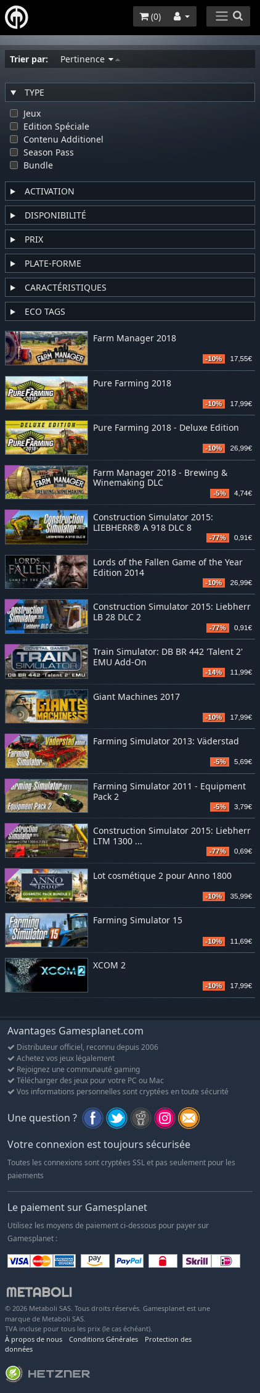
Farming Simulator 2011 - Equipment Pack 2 (169, 791)
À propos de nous (33, 1339)
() (150, 16)
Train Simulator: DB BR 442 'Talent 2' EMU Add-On (168, 657)
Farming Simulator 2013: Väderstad (166, 741)
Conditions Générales (103, 1339)
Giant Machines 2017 (136, 697)
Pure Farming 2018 (132, 383)
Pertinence (90, 59)
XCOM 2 (109, 965)
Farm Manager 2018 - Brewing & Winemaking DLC (160, 478)
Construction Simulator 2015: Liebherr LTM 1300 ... (172, 836)
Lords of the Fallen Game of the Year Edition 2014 (168, 567)
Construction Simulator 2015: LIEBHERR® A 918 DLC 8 (153, 522)
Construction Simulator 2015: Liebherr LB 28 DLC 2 (172, 612)
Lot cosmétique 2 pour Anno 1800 (162, 876)
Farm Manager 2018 (134, 338)
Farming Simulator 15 (137, 920)
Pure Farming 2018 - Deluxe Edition (166, 428)
